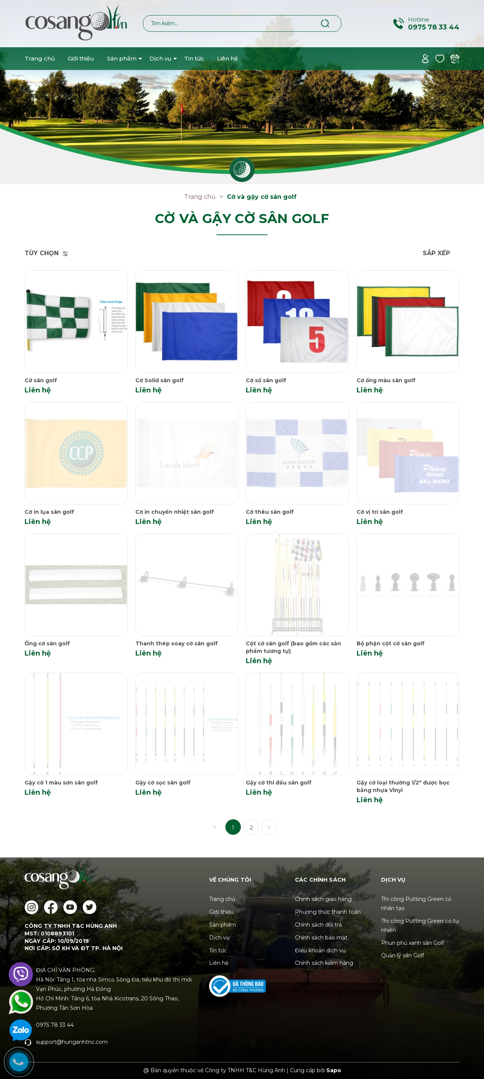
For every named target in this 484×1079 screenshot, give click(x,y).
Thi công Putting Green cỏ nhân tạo (416, 904)
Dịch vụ (160, 58)
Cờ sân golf (41, 380)
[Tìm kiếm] (325, 23)
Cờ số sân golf (266, 380)
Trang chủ (40, 58)
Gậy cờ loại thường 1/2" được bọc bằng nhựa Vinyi (403, 786)
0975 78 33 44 (433, 27)
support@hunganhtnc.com (72, 1042)
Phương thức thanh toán (328, 911)
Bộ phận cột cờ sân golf (391, 643)
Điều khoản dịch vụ (320, 950)
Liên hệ (227, 58)
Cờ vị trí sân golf (380, 511)
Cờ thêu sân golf (270, 511)
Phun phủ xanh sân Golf (412, 942)
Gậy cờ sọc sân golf (163, 782)
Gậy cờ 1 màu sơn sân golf (61, 782)
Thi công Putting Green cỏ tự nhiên (420, 925)
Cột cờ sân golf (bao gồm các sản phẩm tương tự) (293, 647)
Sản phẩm (122, 58)
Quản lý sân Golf (402, 955)
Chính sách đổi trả (318, 924)
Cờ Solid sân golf (159, 380)
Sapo (333, 1070)
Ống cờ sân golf (47, 643)
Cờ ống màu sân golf (386, 380)
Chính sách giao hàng (323, 899)
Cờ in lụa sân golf (49, 511)
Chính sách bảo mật (321, 937)
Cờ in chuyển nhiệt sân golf (174, 511)
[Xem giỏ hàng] (454, 58)
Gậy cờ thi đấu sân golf (279, 782)
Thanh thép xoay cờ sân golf (176, 643)
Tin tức (194, 58)
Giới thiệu (81, 58)
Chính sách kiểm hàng (324, 963)
